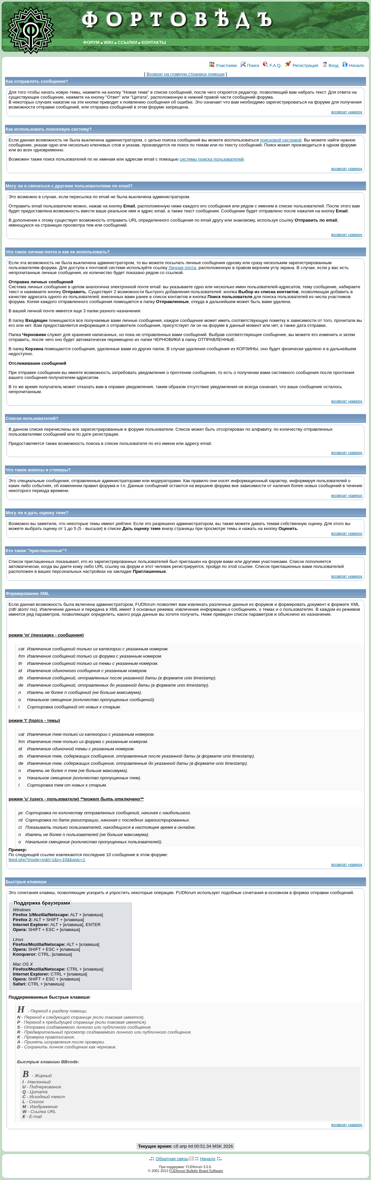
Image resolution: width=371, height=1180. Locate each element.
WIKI (109, 42)
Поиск (250, 65)
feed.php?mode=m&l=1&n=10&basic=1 (47, 859)
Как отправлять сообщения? (37, 81)
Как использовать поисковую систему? (49, 129)
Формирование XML (27, 593)
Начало (353, 65)
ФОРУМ (91, 42)
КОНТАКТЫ (153, 42)
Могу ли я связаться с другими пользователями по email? (69, 185)
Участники (223, 65)
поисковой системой (280, 140)
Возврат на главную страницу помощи (186, 74)
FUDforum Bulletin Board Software (196, 1171)
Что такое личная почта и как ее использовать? (58, 251)
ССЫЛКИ (127, 42)
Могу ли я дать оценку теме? (37, 512)
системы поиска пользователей (212, 159)
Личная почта (182, 267)
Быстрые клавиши (26, 881)
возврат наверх (346, 111)
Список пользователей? (32, 418)
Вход (330, 65)
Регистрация (301, 65)
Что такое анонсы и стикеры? (38, 469)
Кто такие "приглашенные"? (36, 550)
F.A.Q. (272, 65)
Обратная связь (172, 1158)
